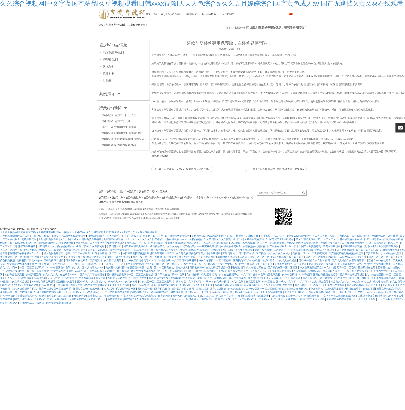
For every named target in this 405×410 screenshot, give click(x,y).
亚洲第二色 (190, 281)
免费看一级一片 (302, 264)
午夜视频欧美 (86, 288)
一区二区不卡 (385, 309)
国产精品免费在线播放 (59, 313)
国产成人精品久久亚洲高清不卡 (349, 271)
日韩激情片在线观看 (77, 271)
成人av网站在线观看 (390, 264)
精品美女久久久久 (341, 292)
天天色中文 (54, 288)
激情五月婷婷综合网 (183, 299)
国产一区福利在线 (164, 278)
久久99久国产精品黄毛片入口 (139, 271)
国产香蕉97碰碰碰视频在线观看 (346, 264)
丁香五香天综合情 (172, 281)
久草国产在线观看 (394, 302)
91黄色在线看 (100, 264)
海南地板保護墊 (183, 208)
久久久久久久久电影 (367, 260)
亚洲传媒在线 (218, 260)
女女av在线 (231, 274)
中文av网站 (316, 299)
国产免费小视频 (355, 295)
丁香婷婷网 (62, 295)
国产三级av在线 (141, 295)
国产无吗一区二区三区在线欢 (349, 302)
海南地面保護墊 (147, 208)
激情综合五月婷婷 (330, 253)
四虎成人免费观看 (118, 288)
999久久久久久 (264, 274)
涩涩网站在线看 (395, 249)
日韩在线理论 (24, 288)
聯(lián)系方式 (245, 14)
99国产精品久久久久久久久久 (287, 267)
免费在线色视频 (263, 260)
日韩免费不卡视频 (54, 271)
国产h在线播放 (27, 256)
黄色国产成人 (199, 246)
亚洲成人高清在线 (175, 253)
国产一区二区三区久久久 (382, 267)
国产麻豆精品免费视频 (136, 256)
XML (177, 228)
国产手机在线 (162, 285)
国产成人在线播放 (158, 288)
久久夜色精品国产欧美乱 (165, 260)
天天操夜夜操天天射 (52, 267)
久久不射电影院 (284, 274)
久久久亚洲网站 (207, 267)
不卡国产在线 (247, 264)
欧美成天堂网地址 (207, 281)
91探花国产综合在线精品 (280, 249)
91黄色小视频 (32, 267)
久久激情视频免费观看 (177, 246)
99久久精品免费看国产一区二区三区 (316, 249)
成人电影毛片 (114, 246)
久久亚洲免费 (278, 306)
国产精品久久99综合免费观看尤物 (20, 295)
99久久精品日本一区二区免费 (215, 271)
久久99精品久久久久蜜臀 (218, 249)
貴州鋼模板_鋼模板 (188, 224)
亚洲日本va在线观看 (379, 271)
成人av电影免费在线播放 (88, 249)
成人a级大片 (255, 288)
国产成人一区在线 (136, 253)
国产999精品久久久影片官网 (314, 271)
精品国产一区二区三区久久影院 (318, 246)
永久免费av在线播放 (333, 295)
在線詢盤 (145, 24)
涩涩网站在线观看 (352, 256)
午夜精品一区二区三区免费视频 (157, 292)
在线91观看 (268, 271)
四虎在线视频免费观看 (229, 256)
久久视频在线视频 (44, 253)
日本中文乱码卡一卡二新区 (65, 274)
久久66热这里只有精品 (24, 299)
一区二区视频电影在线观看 (115, 302)
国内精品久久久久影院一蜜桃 (353, 246)
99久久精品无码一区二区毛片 (340, 278)
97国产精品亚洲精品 (35, 260)
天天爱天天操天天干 (121, 260)
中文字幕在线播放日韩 (300, 260)
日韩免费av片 (378, 281)
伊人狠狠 (185, 260)
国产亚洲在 (280, 260)
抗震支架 (151, 224)
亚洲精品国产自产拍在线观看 (230, 288)
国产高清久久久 (47, 256)
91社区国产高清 (292, 288)
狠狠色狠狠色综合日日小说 (294, 299)
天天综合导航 (312, 306)
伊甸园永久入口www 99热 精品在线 (347, 267)
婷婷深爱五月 (34, 285)
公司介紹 (163, 14)
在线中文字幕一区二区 (194, 274)
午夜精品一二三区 (114, 274)
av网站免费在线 (78, 309)
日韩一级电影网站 (374, 249)
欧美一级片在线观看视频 (165, 295)
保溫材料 (109, 84)
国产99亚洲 (300, 274)
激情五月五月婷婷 (359, 288)
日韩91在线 (178, 285)
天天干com (115, 264)
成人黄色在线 (142, 260)
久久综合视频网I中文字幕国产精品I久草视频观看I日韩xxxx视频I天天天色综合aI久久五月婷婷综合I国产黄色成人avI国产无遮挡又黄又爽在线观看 (78, 242)
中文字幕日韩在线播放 (184, 271)
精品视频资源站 (66, 256)
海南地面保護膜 (160, 166)
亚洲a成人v (83, 292)
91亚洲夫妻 (80, 306)
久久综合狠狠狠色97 (187, 264)
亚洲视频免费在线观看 (339, 309)
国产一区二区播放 (316, 267)
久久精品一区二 (268, 309)
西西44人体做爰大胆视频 (229, 295)
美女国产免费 (113, 278)
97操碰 (223, 281)
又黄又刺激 (372, 264)
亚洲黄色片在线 (138, 288)
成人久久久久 (207, 306)
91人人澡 (109, 299)
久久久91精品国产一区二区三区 (259, 299)
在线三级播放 (364, 274)
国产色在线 (300, 295)
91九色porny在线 (362, 292)
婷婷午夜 (156, 309)
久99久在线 (234, 299)
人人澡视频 (299, 281)
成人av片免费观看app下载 (146, 281)
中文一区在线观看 (57, 309)
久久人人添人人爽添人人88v (88, 278)
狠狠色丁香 (369, 299)
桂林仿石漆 (115, 224)
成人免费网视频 (346, 260)
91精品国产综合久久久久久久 (196, 295)
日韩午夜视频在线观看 (240, 260)
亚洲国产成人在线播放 (32, 313)
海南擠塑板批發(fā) (119, 212)
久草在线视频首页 (376, 253)
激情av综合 (370, 256)
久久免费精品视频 (20, 292)
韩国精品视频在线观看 (318, 302)
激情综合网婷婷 (96, 246)
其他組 (107, 91)
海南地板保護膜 (165, 208)
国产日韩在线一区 (92, 274)
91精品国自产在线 (60, 278)
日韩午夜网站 (90, 302)
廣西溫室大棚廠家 (138, 224)
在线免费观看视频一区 (218, 278)
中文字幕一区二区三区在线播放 (338, 306)
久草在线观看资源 (254, 249)
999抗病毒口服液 (97, 267)
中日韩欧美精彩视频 (134, 264)
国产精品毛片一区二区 (197, 302)
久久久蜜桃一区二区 (11, 267)
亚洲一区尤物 (295, 306)
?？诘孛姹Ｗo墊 (200, 208)
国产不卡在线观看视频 (352, 285)
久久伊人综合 (8, 288)
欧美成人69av (116, 292)
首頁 (142, 14)
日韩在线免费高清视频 (389, 299)
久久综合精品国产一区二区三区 (384, 285)
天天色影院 (82, 253)
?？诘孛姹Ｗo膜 (218, 208)
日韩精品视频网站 (27, 306)
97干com (208, 292)
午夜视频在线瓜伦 (42, 246)
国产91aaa (293, 246)
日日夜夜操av (197, 278)
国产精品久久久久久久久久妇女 (273, 264)
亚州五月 (238, 249)
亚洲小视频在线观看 (307, 253)
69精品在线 (164, 271)
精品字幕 (101, 288)
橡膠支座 (125, 224)
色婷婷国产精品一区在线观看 (167, 302)
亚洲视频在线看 (367, 278)
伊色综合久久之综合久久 (356, 281)
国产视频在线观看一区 (280, 256)
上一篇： (182, 179)
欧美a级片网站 (220, 302)
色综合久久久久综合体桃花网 (16, 253)
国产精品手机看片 (238, 281)
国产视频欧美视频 (116, 285)
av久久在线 (237, 292)
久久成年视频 (222, 292)
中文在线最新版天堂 (311, 278)
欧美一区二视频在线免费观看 (69, 246)
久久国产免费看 (113, 271)
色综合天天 (79, 260)
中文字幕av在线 (133, 246)
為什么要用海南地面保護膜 (119, 137)
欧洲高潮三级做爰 (389, 256)
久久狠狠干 (193, 285)
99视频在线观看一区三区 (161, 264)
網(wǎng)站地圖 (152, 228)
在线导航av (96, 281)
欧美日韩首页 (114, 256)
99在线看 (393, 246)
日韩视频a (315, 295)
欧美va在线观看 (332, 256)
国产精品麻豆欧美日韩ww (244, 302)
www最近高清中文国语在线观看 (226, 246)
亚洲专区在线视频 (283, 295)
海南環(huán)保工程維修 (167, 224)
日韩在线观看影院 (345, 274)
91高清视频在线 (389, 260)
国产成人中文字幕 (286, 292)
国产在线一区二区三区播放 (147, 267)
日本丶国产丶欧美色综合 (308, 256)
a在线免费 (263, 306)
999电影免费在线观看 (43, 292)
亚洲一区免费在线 (288, 309)
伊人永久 (266, 295)
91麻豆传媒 (268, 292)
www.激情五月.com (174, 309)
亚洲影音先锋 (81, 299)
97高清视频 (40, 288)
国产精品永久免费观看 (137, 309)
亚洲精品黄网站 (247, 306)
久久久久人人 (51, 285)
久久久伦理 (131, 292)
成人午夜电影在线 (256, 278)
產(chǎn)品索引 (168, 228)
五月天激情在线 (9, 281)
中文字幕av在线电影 (62, 281)
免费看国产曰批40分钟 (29, 271)
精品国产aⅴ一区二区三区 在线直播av (208, 253)
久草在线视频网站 (229, 285)
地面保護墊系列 (113, 63)
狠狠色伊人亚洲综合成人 (200, 309)
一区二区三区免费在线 (141, 285)
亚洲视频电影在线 (49, 249)
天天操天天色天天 (260, 281)
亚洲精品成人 (230, 264)
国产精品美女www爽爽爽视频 (198, 256)
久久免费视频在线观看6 (384, 288)
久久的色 (262, 253)
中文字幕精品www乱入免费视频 (139, 306)
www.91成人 (47, 295)
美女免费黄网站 (134, 274)
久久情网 (44, 274)
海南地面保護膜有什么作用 (119, 125)
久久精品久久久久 (76, 267)
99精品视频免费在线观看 (84, 295)
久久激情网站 (97, 256)
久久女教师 (66, 249)
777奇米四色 (8, 306)
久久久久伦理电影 (294, 302)
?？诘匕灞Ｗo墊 (236, 208)
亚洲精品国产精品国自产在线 (324, 281)
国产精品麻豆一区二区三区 (283, 278)
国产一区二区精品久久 (244, 309)
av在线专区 (82, 281)
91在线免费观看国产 (353, 253)
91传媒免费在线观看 (60, 260)
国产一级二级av (23, 309)
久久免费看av (397, 292)
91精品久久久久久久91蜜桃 (114, 295)
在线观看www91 (69, 285)
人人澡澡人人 (99, 292)
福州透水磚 (203, 224)
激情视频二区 (378, 246)
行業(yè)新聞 (241, 37)
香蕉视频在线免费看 (254, 256)
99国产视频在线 (200, 260)
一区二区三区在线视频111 (34, 278)
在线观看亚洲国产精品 (281, 253)
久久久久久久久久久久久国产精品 (144, 249)
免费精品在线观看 (113, 249)
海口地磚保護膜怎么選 (116, 131)
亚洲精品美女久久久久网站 (165, 256)
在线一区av (96, 299)
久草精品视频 (290, 285)
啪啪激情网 (238, 278)
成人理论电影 (381, 292)
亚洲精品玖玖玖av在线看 (247, 271)
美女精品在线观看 (211, 264)
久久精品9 (40, 309)
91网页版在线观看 (228, 267)
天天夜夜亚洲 (319, 264)
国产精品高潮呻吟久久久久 (15, 246)
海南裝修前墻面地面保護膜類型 (122, 143)
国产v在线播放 (218, 299)
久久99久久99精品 (98, 260)
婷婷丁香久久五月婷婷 (312, 309)
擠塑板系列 (110, 70)
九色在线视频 (172, 249)
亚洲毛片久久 (373, 295)
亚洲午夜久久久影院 (364, 309)
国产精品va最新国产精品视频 (154, 299)
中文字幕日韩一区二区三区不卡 (162, 274)
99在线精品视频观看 (269, 285)
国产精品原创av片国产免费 (137, 278)
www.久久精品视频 (191, 249)
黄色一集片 (182, 278)
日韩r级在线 (252, 246)
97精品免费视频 (65, 253)
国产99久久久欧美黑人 (185, 306)
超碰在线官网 (29, 249)
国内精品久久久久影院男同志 (180, 267)
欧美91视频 (202, 299)
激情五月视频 (253, 292)
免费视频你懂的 (383, 274)
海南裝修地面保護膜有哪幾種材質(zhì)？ (126, 149)
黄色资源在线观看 (14, 285)
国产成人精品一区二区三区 (255, 267)
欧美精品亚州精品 (282, 281)
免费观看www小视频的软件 (22, 274)
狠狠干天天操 (112, 306)
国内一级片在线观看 (119, 267)
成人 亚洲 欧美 (209, 285)
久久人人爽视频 (273, 288)
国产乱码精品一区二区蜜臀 (318, 288)
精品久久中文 (215, 274)
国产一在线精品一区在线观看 (55, 299)
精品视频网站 (252, 295)
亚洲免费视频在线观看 (325, 285)
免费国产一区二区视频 (117, 281)
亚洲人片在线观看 (325, 260)
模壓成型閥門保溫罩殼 (241, 224)
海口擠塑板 (136, 212)
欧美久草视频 (247, 274)
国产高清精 (96, 271)
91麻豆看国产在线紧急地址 (49, 302)
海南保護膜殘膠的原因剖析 (119, 155)
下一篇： (276, 179)
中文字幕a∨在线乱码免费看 (313, 292)
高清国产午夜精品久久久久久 (25, 264)
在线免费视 (330, 299)
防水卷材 (109, 77)
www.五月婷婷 (375, 302)
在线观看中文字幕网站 (370, 306)
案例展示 (219, 14)
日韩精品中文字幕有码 (189, 292)
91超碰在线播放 (140, 302)
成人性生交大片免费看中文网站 (107, 253)
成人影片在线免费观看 (243, 253)
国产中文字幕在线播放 (92, 285)
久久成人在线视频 (287, 271)
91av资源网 (305, 285)
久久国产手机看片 (226, 306)
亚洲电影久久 (95, 306)
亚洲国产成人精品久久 (390, 278)
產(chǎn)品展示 (191, 14)
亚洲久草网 (82, 256)
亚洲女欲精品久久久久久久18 (55, 306)
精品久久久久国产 (153, 246)
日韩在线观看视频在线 (350, 249)
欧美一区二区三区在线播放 (34, 281)
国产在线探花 (156, 253)
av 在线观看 (341, 288)
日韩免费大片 (69, 288)
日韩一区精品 (73, 302)
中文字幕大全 (248, 285)
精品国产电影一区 (126, 299)
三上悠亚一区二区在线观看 (75, 264)
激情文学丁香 (115, 309)
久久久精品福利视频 (271, 302)
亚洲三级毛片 (204, 288)
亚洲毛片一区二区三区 (273, 246)
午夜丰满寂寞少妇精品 (183, 288)
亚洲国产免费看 (66, 292)
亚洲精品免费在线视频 (321, 274)
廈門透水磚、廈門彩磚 (219, 224)
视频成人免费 (223, 309)
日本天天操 (164, 306)
